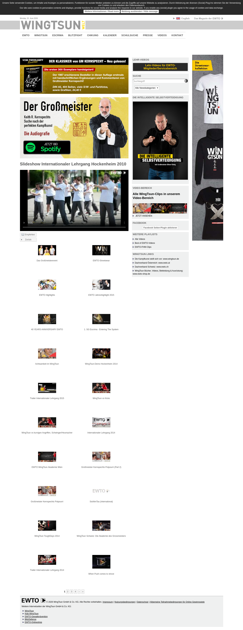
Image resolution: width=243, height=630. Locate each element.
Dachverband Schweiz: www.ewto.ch (152, 267)
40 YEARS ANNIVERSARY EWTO (47, 329)
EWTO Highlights (47, 295)
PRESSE (148, 35)
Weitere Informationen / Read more (102, 11)
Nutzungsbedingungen (125, 602)
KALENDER (110, 35)
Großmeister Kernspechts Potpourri (47, 501)
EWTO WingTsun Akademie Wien (47, 467)
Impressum (108, 602)
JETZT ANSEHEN (144, 216)
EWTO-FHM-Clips (143, 247)
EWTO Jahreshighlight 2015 (101, 295)
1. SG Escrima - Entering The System (101, 329)
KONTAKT (177, 35)
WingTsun (29, 611)
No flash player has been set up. (74, 200)
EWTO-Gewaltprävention (36, 616)
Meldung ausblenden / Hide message (140, 11)
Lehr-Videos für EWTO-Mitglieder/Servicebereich (160, 67)
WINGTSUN (40, 35)
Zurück (28, 239)
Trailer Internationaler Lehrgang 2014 (47, 570)
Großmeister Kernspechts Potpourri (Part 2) (101, 467)
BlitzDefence (30, 619)
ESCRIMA (57, 35)
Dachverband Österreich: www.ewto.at (152, 263)
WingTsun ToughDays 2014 (47, 536)
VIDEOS (162, 35)
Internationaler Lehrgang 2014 (101, 433)
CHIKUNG (92, 35)
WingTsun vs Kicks (101, 398)
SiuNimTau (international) (101, 501)
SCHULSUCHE (129, 35)
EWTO (26, 35)
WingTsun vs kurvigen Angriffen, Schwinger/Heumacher (47, 433)
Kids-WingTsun (32, 613)
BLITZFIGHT (75, 35)
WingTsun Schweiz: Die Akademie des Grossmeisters (101, 536)
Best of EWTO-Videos (145, 243)
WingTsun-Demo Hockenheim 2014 (101, 364)
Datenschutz (142, 602)
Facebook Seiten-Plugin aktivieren (160, 228)
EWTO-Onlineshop (33, 622)
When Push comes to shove (101, 574)
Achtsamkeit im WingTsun (47, 364)
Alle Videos (140, 239)
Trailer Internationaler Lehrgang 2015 (47, 398)
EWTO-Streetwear (101, 260)
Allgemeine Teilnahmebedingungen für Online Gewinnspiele (177, 602)
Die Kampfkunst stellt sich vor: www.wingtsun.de (157, 259)
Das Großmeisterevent (47, 260)
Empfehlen (28, 234)
